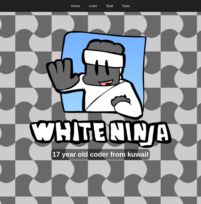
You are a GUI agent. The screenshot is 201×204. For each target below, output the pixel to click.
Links (93, 6)
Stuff (109, 6)
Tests (126, 6)
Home (75, 6)
